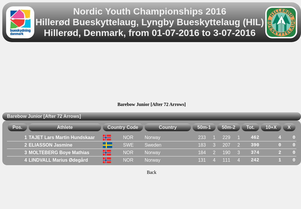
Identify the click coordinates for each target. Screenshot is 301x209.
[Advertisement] (151, 73)
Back (151, 172)
